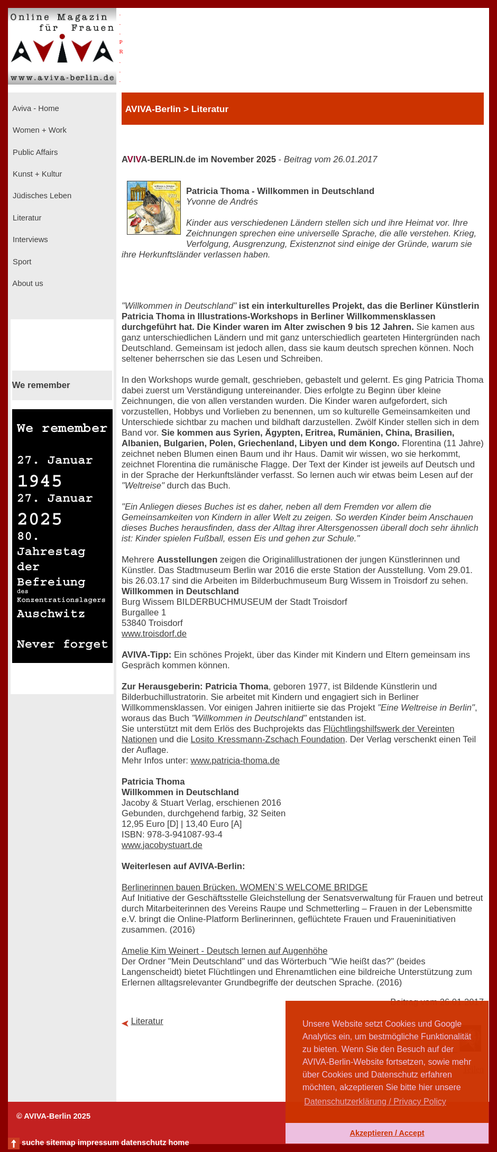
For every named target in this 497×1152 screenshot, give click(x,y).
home (178, 1142)
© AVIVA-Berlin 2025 (53, 1116)
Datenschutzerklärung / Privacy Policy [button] (375, 1101)
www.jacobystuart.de (162, 845)
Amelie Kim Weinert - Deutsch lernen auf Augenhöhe (224, 951)
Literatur (26, 218)
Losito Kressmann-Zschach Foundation (268, 739)
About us (27, 283)
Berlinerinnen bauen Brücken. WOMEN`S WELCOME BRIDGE (245, 887)
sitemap (60, 1142)
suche (33, 1142)
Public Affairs (34, 152)
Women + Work (39, 130)
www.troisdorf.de (154, 634)
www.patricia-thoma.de (235, 760)
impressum (98, 1142)
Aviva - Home (35, 108)
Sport (21, 261)
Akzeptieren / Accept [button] (386, 1133)
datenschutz (144, 1142)
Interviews (29, 239)
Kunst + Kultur (36, 174)
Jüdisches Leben (41, 195)
